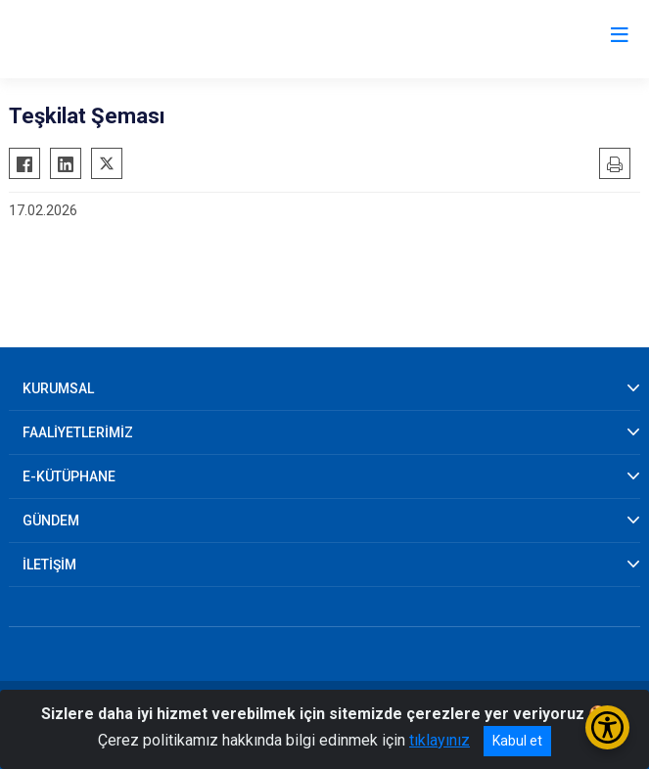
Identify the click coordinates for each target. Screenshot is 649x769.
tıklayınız (439, 740)
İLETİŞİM (49, 564)
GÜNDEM (51, 520)
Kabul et (517, 740)
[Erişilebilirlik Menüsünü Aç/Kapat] (607, 727)
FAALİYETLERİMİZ (78, 432)
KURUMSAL (58, 388)
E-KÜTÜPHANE (69, 476)
